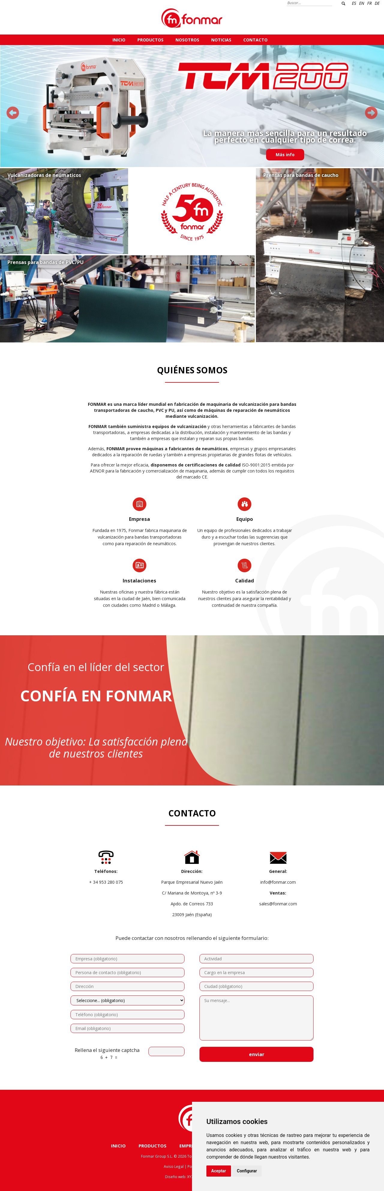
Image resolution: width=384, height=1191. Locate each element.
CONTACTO (255, 40)
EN (361, 3)
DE (377, 3)
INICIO (118, 40)
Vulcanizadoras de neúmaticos (44, 175)
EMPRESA (189, 1146)
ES (354, 3)
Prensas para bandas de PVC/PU (46, 262)
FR (369, 3)
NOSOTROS (187, 40)
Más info (285, 154)
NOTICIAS (221, 40)
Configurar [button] (247, 1170)
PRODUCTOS (150, 40)
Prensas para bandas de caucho (300, 175)
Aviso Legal (174, 1166)
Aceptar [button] (218, 1170)
